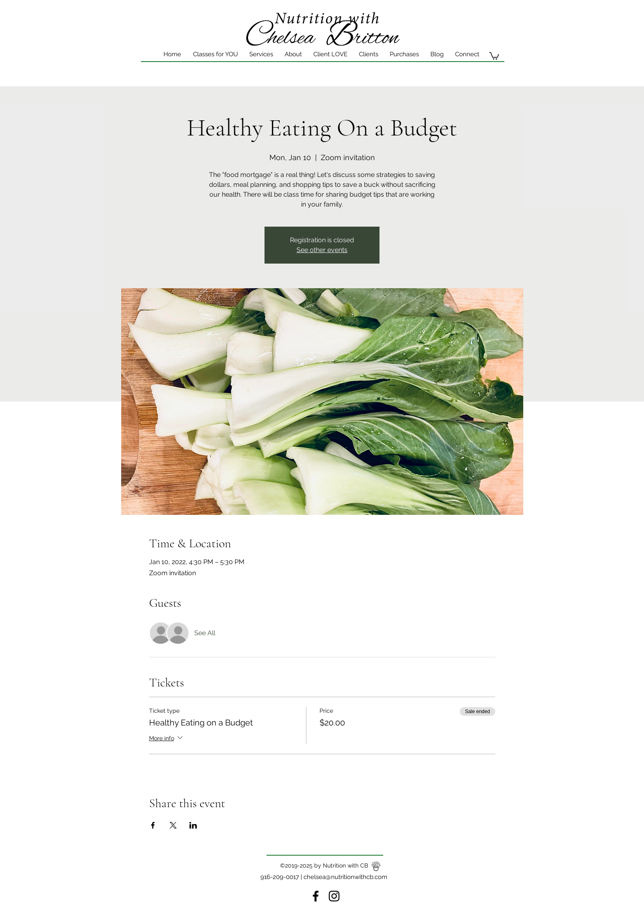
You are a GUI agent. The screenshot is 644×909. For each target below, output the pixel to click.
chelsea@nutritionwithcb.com (345, 877)
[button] (330, 54)
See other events (322, 250)
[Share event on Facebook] (153, 825)
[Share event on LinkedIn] (193, 825)
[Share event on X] (173, 825)
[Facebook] (315, 896)
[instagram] (334, 896)
